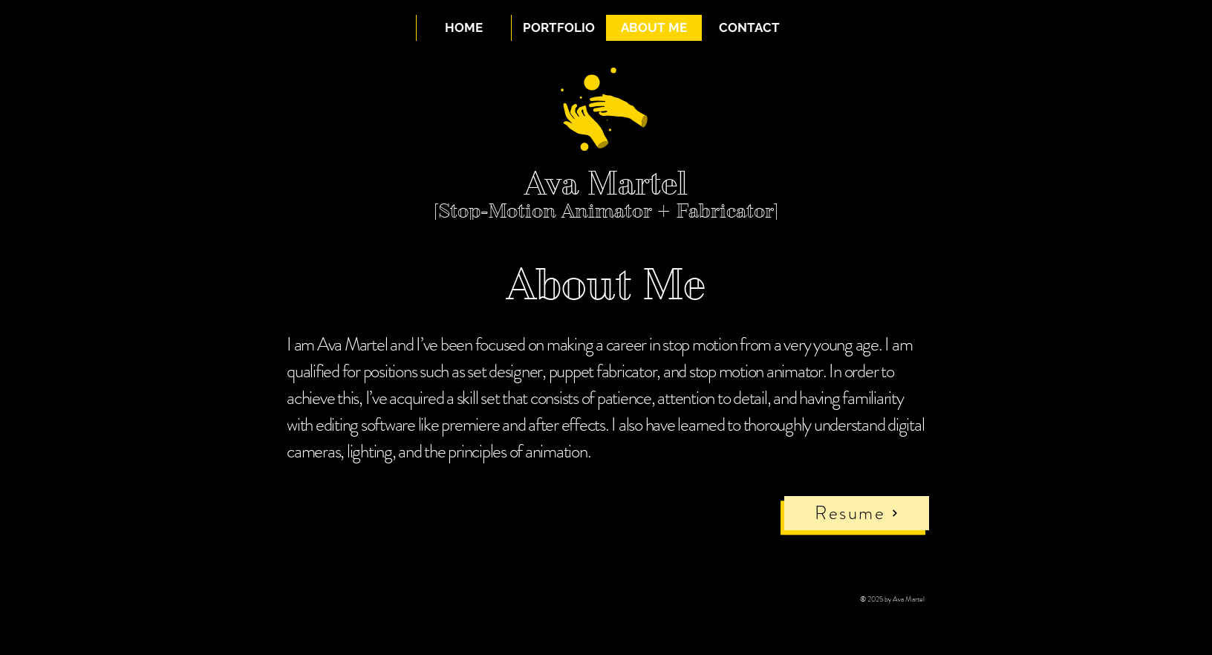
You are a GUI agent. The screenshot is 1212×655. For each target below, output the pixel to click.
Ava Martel (606, 183)
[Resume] (856, 513)
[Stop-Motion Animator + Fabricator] (606, 211)
